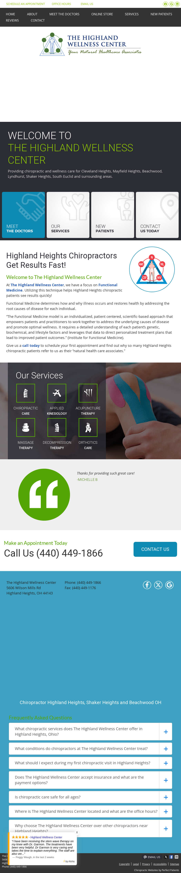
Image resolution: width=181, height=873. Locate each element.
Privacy (146, 864)
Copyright (124, 864)
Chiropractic (26, 400)
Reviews (12, 20)
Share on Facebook (171, 857)
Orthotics (88, 434)
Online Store (102, 14)
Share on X (166, 857)
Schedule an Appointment (24, 4)
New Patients (161, 14)
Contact (38, 20)
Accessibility (160, 864)
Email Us (85, 4)
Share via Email (177, 857)
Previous (10, 494)
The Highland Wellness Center (37, 284)
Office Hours (61, 4)
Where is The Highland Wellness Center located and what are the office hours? (86, 811)
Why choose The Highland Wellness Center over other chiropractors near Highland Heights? (81, 828)
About (32, 14)
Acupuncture (88, 400)
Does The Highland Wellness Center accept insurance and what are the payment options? (79, 780)
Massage (25, 434)
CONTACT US (155, 549)
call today (31, 345)
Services (132, 14)
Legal (136, 864)
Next (171, 494)
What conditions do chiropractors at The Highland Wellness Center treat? (81, 748)
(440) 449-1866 (18, 866)
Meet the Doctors (64, 14)
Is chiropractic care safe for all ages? (47, 797)
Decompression (57, 434)
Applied (57, 400)
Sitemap (174, 864)
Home (10, 14)
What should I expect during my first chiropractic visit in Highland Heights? (82, 762)
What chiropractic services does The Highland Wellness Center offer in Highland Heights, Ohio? (78, 731)
